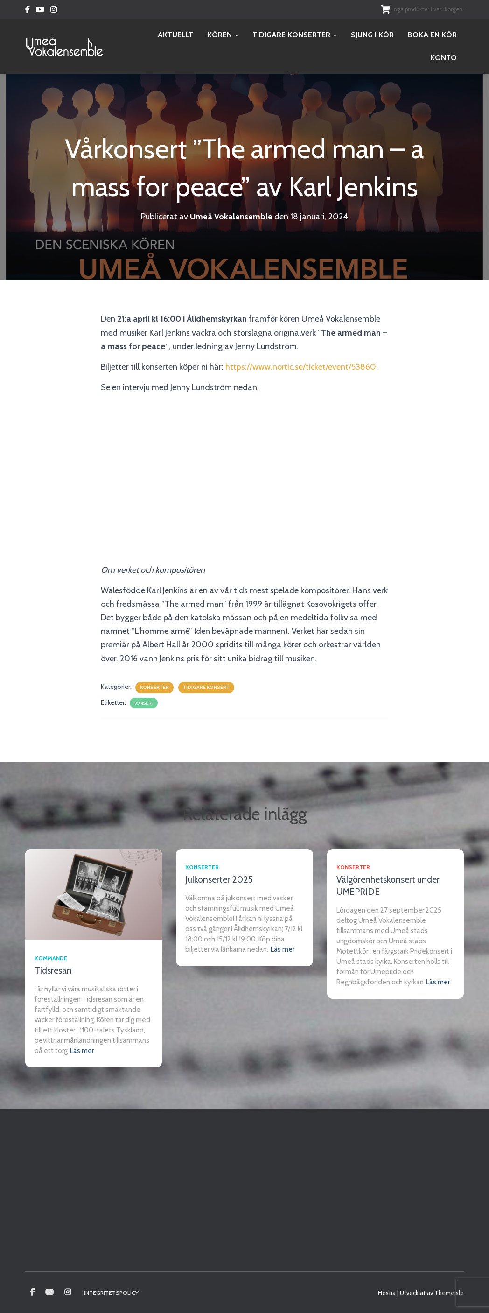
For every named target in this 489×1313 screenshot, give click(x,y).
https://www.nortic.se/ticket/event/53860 (301, 367)
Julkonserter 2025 (219, 879)
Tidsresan (53, 970)
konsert (143, 703)
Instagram (53, 10)
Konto (443, 57)
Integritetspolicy (111, 1292)
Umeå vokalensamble (32, 1292)
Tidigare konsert (206, 687)
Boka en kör (432, 34)
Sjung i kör (372, 34)
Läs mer (82, 1050)
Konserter (154, 687)
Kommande (51, 958)
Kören (222, 34)
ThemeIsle (449, 1293)
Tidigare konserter (294, 34)
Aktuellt (175, 34)
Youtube (40, 10)
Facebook (27, 10)
